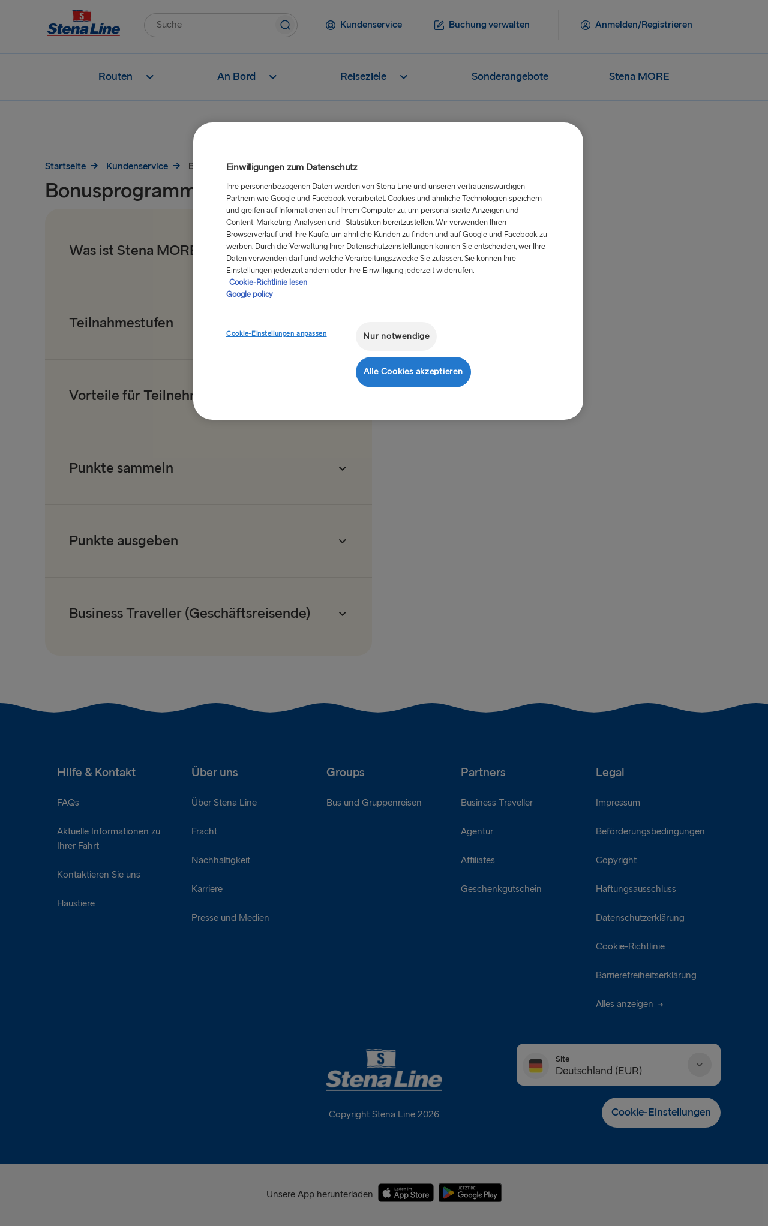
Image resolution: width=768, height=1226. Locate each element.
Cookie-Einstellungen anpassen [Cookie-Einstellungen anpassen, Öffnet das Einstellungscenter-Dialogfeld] (276, 334)
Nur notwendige (396, 336)
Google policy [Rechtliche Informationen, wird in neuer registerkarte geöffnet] (249, 294)
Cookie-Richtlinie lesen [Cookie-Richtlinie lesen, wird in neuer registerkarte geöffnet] (268, 282)
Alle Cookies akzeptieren (413, 371)
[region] (388, 270)
